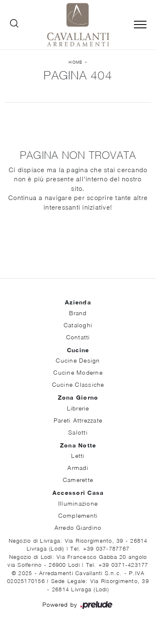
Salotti (78, 432)
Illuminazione (78, 503)
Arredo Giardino (78, 527)
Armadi (78, 467)
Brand (78, 312)
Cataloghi (78, 325)
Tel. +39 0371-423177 (117, 564)
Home (75, 61)
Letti (77, 455)
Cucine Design (78, 360)
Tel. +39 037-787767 (99, 548)
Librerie (78, 408)
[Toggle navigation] (140, 25)
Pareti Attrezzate (78, 420)
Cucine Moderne (78, 372)
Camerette (78, 479)
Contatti (78, 337)
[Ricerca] (14, 25)
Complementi (78, 515)
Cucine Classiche (78, 384)
